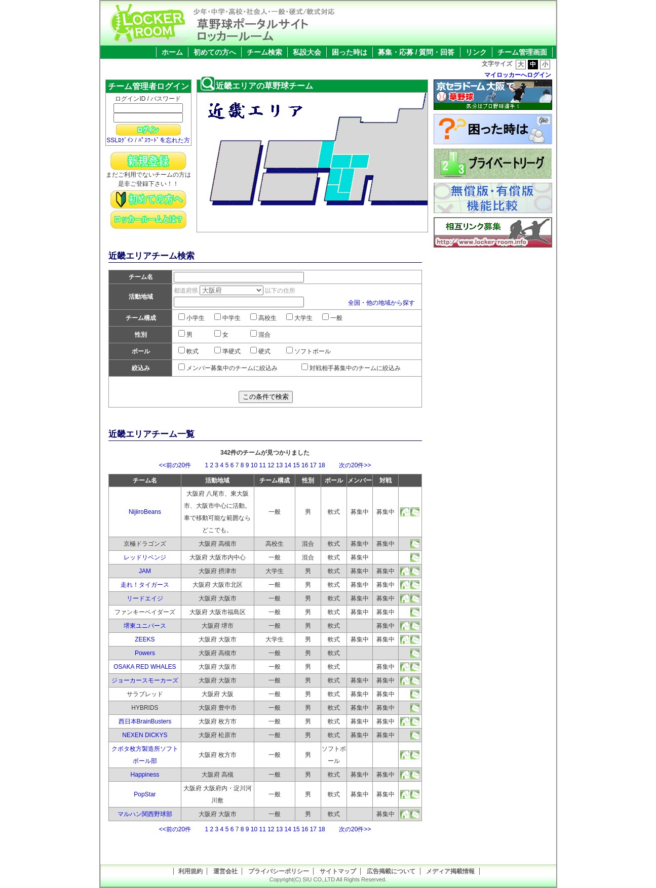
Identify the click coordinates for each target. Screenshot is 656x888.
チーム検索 (264, 52)
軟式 (188, 351)
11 (262, 465)
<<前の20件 (181, 465)
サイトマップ (338, 871)
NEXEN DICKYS (144, 735)
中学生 (227, 317)
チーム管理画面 (522, 52)
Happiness (145, 774)
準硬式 (227, 351)
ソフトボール (308, 351)
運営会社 (225, 871)
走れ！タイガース (145, 584)
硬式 (260, 351)
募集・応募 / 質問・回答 (416, 52)
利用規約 (190, 871)
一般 (332, 317)
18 (321, 465)
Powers (145, 653)
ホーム (172, 52)
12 (270, 465)
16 (304, 465)
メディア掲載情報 (450, 871)
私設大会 (307, 52)
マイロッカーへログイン (517, 74)
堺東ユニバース (145, 625)
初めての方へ (215, 52)
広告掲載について (391, 871)
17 (313, 465)
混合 (260, 334)
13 (279, 465)
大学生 (299, 317)
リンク (476, 52)
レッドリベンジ (145, 557)
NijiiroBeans (145, 511)
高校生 (263, 317)
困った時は (349, 52)
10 (254, 465)
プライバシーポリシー (278, 871)
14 (288, 465)
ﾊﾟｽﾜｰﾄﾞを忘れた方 (164, 140)
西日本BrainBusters (145, 721)
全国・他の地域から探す (381, 302)
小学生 (191, 317)
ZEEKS (145, 639)
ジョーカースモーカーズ (144, 680)
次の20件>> (349, 465)
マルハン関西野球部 (145, 814)
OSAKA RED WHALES (144, 666)
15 (296, 465)
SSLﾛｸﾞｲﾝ (119, 140)
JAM (145, 571)
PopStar (145, 794)
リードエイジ (145, 598)
